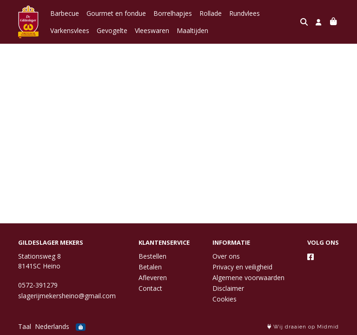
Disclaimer (228, 288)
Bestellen (152, 256)
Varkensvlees (69, 30)
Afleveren (153, 277)
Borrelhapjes (172, 13)
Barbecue (64, 13)
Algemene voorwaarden (248, 277)
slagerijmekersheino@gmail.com (67, 295)
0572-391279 (38, 285)
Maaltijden (192, 30)
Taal (24, 326)
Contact (150, 288)
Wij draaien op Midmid (303, 327)
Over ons (226, 256)
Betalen (150, 266)
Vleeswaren (152, 30)
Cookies (224, 299)
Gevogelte (112, 30)
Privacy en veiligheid (242, 266)
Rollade (210, 13)
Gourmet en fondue (116, 13)
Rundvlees (244, 13)
